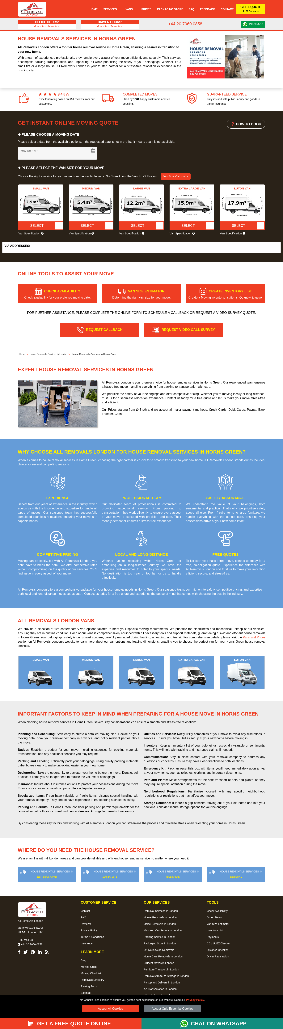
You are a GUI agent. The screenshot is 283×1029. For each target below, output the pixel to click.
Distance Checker (217, 949)
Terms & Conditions (92, 936)
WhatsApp (256, 24)
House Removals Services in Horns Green (94, 354)
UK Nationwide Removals (159, 949)
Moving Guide (89, 966)
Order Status (214, 917)
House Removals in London (160, 917)
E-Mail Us (25, 939)
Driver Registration (218, 956)
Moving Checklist (91, 973)
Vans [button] (129, 9)
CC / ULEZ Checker (218, 943)
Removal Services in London (161, 910)
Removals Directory (92, 979)
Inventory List (215, 930)
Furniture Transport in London (161, 969)
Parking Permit (89, 986)
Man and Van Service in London (163, 930)
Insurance (86, 943)
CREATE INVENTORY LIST (225, 294)
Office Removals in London (160, 923)
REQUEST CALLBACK (104, 330)
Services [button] (110, 9)
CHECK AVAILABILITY (57, 294)
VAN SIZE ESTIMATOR (141, 294)
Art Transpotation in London (160, 989)
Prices (146, 9)
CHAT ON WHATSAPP (219, 1024)
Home (94, 9)
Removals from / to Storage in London (166, 976)
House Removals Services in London (48, 354)
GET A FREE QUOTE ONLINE (69, 1024)
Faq (191, 9)
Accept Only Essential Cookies (172, 1008)
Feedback (207, 9)
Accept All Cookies (110, 1008)
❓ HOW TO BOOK (246, 124)
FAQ (83, 917)
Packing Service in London (159, 936)
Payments (213, 936)
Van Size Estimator (218, 923)
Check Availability (217, 910)
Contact (227, 9)
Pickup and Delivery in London (162, 982)
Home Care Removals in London (163, 956)
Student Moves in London (159, 963)
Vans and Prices (254, 637)
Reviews (86, 923)
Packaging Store (170, 9)
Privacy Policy (195, 999)
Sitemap (86, 992)
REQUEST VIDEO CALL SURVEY (188, 330)
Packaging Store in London (160, 943)
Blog (83, 960)
